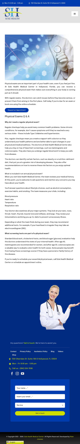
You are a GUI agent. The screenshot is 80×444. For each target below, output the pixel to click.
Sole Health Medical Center (34, 436)
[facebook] (12, 373)
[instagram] (17, 373)
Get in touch (29, 343)
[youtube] (22, 373)
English (11, 442)
